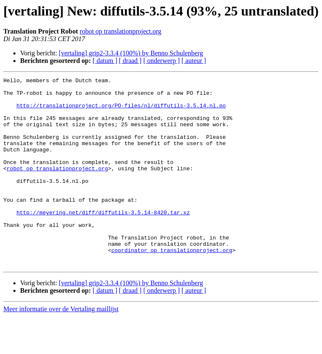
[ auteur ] (194, 60)
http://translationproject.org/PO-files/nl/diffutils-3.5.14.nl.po (121, 111)
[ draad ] (130, 60)
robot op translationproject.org (120, 31)
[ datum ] (105, 60)
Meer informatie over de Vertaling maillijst (61, 346)
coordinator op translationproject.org (171, 285)
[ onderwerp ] (161, 60)
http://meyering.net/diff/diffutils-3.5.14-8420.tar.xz (103, 240)
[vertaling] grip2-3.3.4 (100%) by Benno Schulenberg (131, 53)
